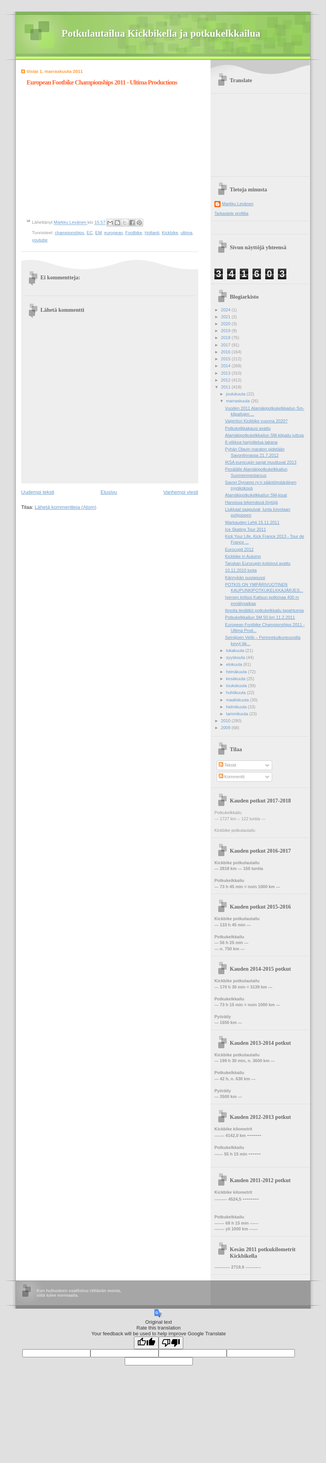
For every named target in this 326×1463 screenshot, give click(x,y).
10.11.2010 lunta (241, 570)
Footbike (133, 232)
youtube (40, 240)
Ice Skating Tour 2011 (245, 529)
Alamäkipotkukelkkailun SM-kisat (256, 495)
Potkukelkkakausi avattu (248, 428)
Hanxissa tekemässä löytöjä (251, 502)
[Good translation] (146, 1342)
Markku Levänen (238, 203)
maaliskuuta (238, 700)
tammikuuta (237, 713)
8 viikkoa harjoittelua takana (251, 442)
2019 (226, 330)
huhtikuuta (236, 692)
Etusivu (108, 492)
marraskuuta (238, 401)
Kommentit (232, 776)
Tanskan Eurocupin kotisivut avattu (258, 563)
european (113, 232)
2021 (226, 316)
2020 (226, 323)
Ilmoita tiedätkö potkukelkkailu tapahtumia (264, 610)
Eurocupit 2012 (239, 549)
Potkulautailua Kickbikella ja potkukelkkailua (161, 33)
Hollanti (152, 232)
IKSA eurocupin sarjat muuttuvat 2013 (260, 462)
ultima (186, 232)
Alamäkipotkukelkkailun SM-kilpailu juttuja (264, 435)
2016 (226, 352)
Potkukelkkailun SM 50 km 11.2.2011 (260, 617)
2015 (226, 358)
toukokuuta (237, 685)
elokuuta (234, 664)
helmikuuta (237, 706)
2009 (226, 727)
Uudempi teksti (37, 492)
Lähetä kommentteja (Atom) (65, 507)
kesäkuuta (236, 678)
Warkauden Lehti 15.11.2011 (252, 522)
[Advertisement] (260, 132)
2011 (226, 387)
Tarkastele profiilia (231, 213)
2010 (226, 720)
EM (98, 232)
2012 (226, 380)
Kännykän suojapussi (245, 577)
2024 (226, 309)
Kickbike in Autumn (243, 556)
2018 (226, 337)
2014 (226, 365)
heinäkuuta (237, 671)
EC (90, 232)
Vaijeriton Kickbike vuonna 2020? (256, 421)
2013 (226, 373)
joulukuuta (236, 394)
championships (69, 232)
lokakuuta (235, 650)
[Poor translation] (171, 1342)
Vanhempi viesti (180, 492)
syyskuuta (236, 657)
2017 (226, 345)
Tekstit (227, 765)
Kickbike (170, 232)
